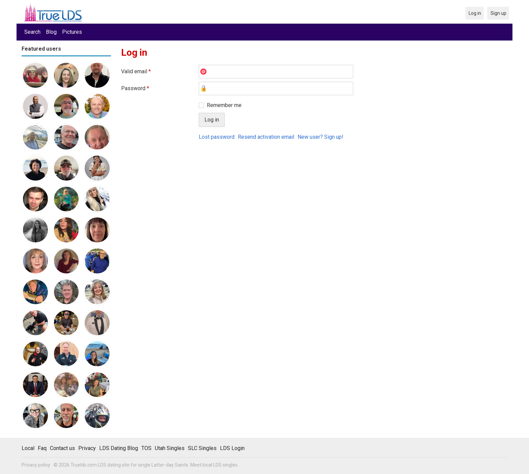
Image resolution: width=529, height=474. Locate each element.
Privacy (87, 448)
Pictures (72, 32)
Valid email (136, 71)
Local (28, 448)
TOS (146, 448)
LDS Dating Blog (118, 448)
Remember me (224, 105)
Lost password (216, 137)
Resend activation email (266, 137)
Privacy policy (36, 465)
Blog (51, 32)
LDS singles (225, 465)
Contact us (62, 448)
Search (32, 32)
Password (135, 88)
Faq (42, 448)
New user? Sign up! (320, 137)
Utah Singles (170, 448)
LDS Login (232, 448)
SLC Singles (202, 448)
